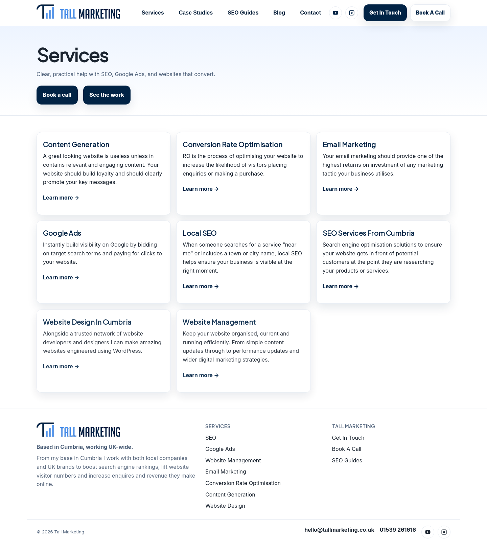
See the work (106, 94)
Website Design (225, 505)
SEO (210, 437)
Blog (279, 12)
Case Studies (196, 13)
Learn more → (61, 197)
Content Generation (76, 144)
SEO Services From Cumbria (369, 233)
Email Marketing (349, 144)
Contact (310, 12)
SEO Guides (243, 12)
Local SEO (199, 233)
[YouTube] (335, 12)
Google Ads (62, 233)
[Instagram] (351, 12)
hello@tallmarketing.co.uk (339, 529)
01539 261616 (398, 529)
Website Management (219, 322)
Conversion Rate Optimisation (232, 144)
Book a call (57, 94)
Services (153, 13)
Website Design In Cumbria (87, 322)
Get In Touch (385, 12)
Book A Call (430, 12)
